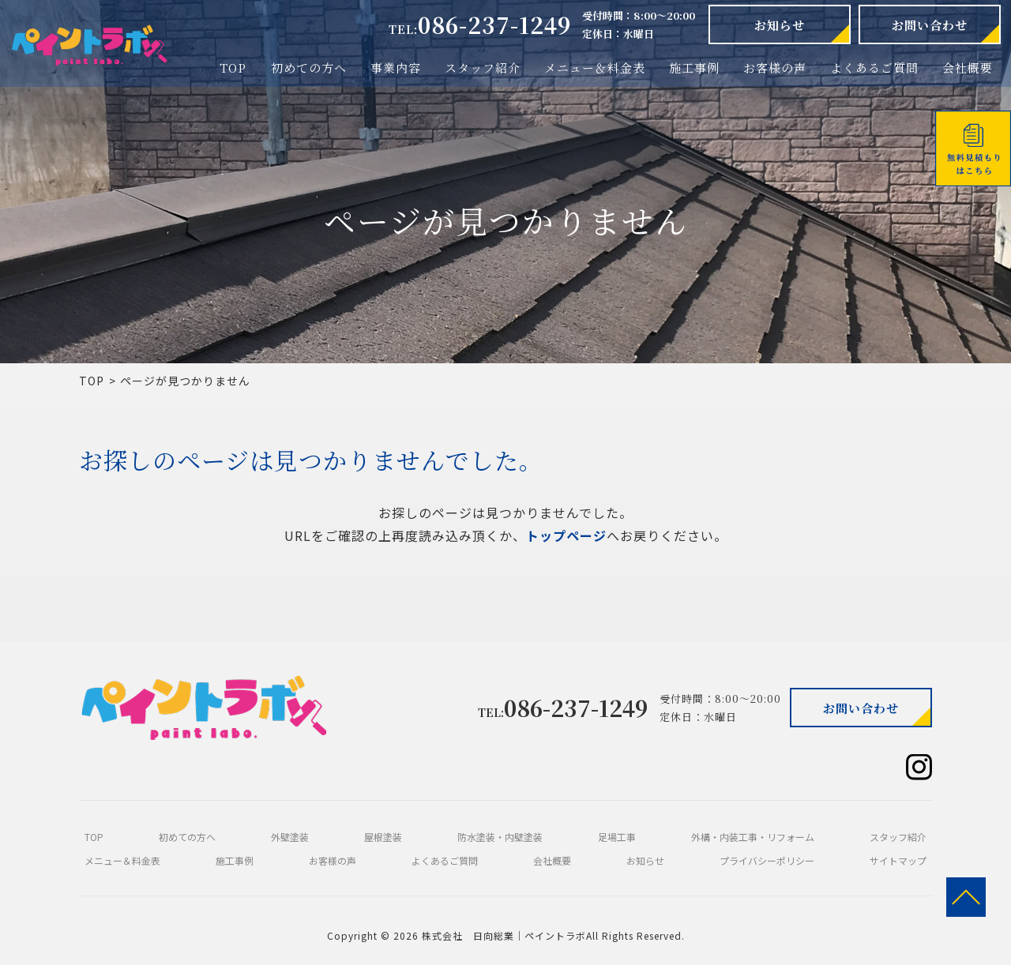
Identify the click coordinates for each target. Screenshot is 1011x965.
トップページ (566, 535)
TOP (91, 381)
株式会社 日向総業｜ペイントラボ (504, 935)
